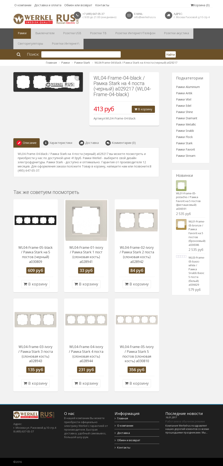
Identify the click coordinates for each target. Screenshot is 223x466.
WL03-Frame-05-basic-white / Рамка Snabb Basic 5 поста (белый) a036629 (197, 271)
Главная (51, 62)
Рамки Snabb (185, 131)
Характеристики (57, 143)
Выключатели (40, 33)
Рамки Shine (184, 112)
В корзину (143, 109)
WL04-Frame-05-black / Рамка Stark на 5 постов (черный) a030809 (35, 254)
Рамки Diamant (186, 118)
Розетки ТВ (86, 33)
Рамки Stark (82, 62)
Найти (170, 54)
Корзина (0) (200, 5)
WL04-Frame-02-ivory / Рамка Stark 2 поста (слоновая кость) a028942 (137, 254)
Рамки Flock (184, 137)
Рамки (20, 33)
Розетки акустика (156, 33)
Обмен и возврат (127, 440)
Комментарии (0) (120, 143)
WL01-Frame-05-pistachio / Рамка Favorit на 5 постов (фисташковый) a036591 (188, 201)
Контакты (102, 5)
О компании (22, 5)
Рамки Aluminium (188, 87)
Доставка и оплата (47, 5)
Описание (26, 143)
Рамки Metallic (186, 124)
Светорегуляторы (186, 33)
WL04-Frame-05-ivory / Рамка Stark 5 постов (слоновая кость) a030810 (137, 353)
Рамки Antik (184, 93)
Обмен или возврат (78, 5)
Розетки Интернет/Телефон (119, 33)
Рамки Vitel (183, 99)
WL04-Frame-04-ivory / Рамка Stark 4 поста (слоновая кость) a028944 (86, 353)
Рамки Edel (183, 106)
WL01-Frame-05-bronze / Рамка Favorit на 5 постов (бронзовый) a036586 (197, 233)
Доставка (89, 143)
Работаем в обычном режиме (185, 421)
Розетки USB (64, 33)
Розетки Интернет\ (29, 44)
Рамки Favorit (185, 149)
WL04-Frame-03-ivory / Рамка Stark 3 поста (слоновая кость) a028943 (35, 353)
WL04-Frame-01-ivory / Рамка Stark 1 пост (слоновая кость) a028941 (86, 254)
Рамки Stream (185, 156)
